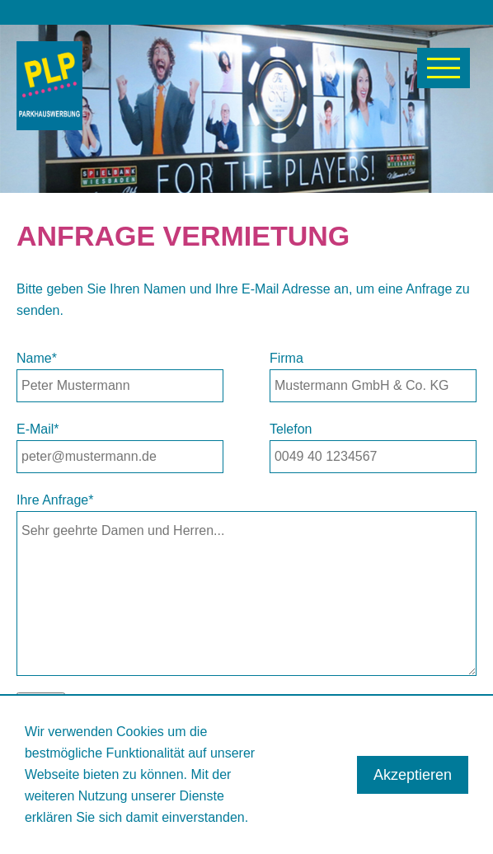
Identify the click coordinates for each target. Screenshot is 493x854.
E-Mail (37, 429)
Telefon (291, 429)
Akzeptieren (412, 775)
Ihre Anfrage (54, 500)
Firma (286, 358)
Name (36, 358)
